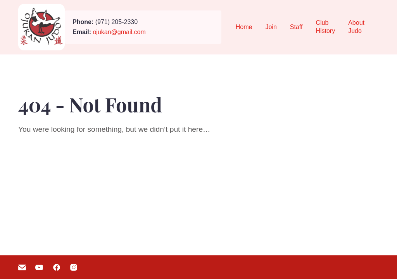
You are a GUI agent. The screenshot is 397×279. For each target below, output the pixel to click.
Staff (296, 27)
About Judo (356, 26)
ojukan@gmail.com (119, 32)
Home (244, 27)
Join (270, 27)
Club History (325, 26)
